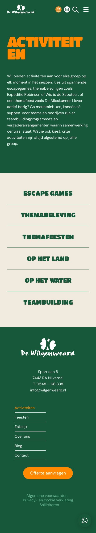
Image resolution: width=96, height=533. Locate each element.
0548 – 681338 (50, 384)
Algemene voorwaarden (46, 495)
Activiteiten (25, 408)
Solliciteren (49, 505)
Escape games (48, 193)
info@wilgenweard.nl (48, 390)
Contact (22, 455)
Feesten (22, 417)
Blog (18, 446)
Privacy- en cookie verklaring (48, 500)
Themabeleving (48, 214)
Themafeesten (48, 236)
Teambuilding (48, 302)
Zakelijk (21, 426)
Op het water (48, 280)
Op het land (48, 258)
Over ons (22, 436)
